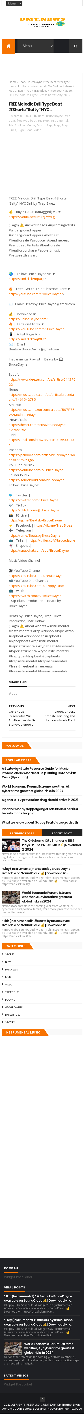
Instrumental (38, 87)
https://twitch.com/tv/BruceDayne (35, 596)
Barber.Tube (12, 1016)
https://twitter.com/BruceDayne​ (33, 501)
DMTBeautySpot (28, 1410)
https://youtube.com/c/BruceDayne (36, 471)
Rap (20, 91)
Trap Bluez (40, 91)
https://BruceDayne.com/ (28, 320)
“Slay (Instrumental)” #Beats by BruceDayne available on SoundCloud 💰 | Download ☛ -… (36, 872)
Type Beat (56, 91)
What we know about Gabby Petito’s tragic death (40, 823)
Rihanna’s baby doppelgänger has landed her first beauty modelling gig (40, 812)
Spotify (10, 1023)
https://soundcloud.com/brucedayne (37, 481)
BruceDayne (34, 83)
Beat (22, 83)
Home (13, 83)
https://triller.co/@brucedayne (52, 541)
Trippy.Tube (12, 993)
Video (68, 91)
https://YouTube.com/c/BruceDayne (37, 330)
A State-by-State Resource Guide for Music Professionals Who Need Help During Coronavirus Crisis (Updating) (39, 774)
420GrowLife (14, 1008)
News (8, 963)
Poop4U (10, 1000)
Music (12, 91)
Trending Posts (22, 834)
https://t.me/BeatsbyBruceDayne (34, 536)
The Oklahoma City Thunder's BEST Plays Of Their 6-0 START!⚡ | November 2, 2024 (51, 846)
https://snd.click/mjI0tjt (27, 279)
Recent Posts (62, 834)
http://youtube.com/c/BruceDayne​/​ (36, 294)
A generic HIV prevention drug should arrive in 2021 (40, 801)
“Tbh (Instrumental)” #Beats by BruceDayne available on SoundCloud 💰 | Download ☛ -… (36, 923)
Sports (10, 955)
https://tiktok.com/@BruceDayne (34, 511)
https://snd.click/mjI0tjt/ (27, 340)
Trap (28, 91)
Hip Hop (22, 87)
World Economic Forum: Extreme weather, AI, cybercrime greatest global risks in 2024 (35, 789)
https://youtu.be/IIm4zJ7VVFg (32, 217)
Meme (68, 87)
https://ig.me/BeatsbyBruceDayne (35, 521)
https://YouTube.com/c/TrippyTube (36, 586)
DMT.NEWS (11, 970)
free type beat (26, 122)
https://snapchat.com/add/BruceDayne (39, 551)
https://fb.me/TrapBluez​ (53, 526)
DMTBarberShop (68, 1406)
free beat (50, 83)
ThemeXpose (72, 1410)
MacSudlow (55, 87)
